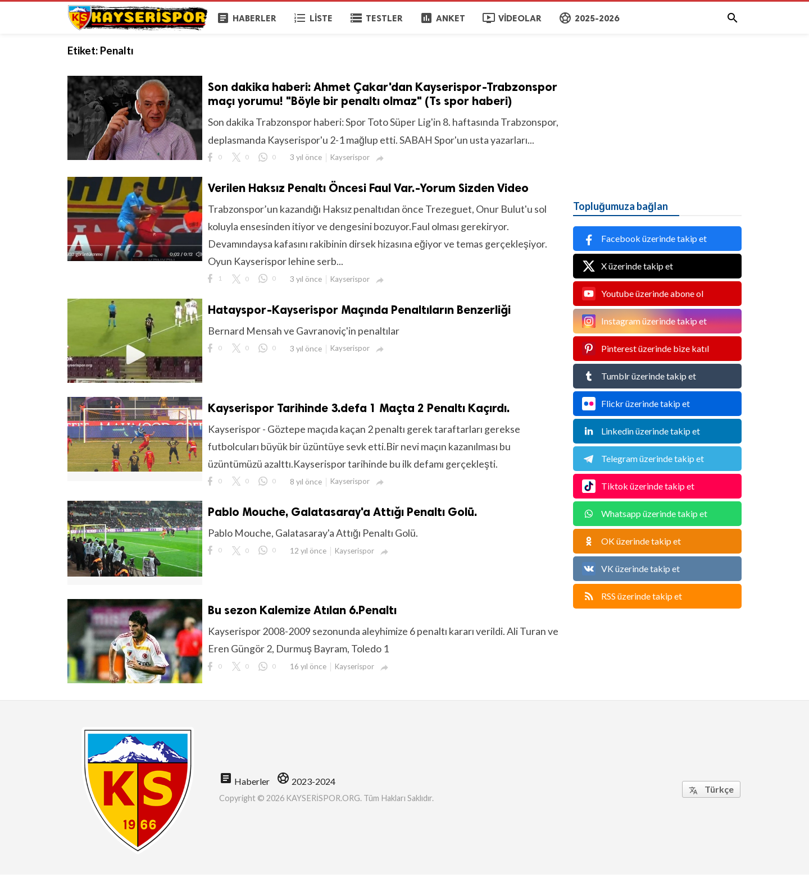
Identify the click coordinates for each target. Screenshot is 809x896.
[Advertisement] (657, 104)
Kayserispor (351, 175)
